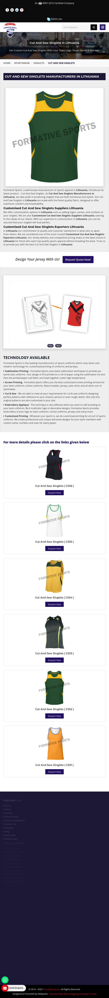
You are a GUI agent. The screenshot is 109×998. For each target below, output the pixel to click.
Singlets (38, 63)
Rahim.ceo (54, 19)
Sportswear (22, 63)
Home (7, 63)
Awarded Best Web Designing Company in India (73, 993)
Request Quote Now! (78, 259)
